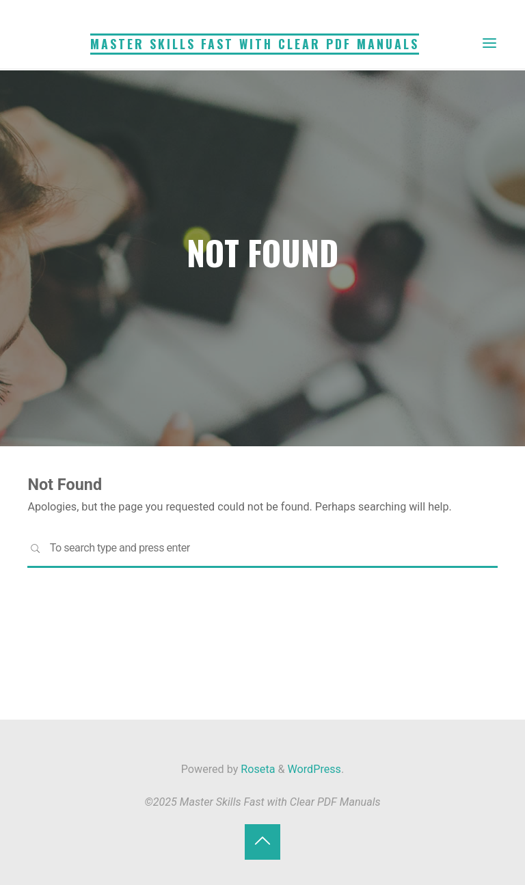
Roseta (256, 769)
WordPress (314, 769)
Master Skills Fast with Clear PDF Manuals (254, 44)
